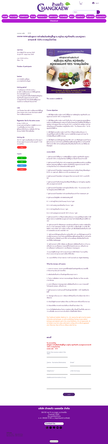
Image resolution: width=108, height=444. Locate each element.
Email (72, 362)
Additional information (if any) (56, 377)
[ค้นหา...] (83, 12)
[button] (81, 3)
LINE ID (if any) (75, 371)
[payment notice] (54, 441)
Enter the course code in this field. (56, 353)
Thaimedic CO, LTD (54, 13)
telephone (50, 371)
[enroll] (69, 394)
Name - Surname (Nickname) (56, 362)
